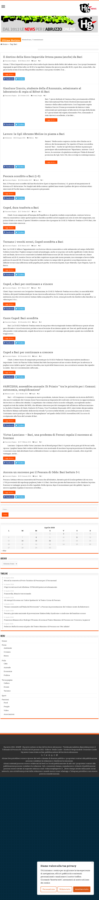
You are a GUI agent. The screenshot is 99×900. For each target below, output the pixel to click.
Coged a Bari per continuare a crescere (28, 352)
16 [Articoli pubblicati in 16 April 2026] (50, 541)
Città (5, 663)
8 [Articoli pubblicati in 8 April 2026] (36, 537)
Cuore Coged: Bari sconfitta (20, 318)
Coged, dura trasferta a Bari (21, 207)
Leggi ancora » (9, 74)
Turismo (7, 691)
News (6, 656)
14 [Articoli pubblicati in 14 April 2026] (22, 541)
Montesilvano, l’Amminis (30, 40)
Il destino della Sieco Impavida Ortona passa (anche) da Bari (42, 56)
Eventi (35, 95)
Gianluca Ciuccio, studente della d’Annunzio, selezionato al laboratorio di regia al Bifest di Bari (42, 90)
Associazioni (9, 714)
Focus (4, 645)
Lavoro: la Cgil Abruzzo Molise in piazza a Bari (34, 134)
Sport (35, 61)
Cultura (6, 683)
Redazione (8, 138)
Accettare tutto (82, 889)
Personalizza (49, 889)
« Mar (4, 550)
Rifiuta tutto (64, 889)
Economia (8, 671)
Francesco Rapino (10, 61)
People (40, 95)
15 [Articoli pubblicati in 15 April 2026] (36, 541)
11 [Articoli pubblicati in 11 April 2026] (77, 537)
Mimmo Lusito (9, 394)
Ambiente (8, 648)
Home (4, 44)
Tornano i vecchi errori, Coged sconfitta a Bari (33, 241)
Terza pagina (7, 680)
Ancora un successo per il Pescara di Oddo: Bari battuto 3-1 (41, 472)
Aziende (7, 667)
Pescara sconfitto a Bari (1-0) (21, 176)
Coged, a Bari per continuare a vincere (28, 284)
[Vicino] (92, 862)
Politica (31, 138)
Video (6, 710)
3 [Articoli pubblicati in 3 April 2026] (63, 534)
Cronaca (7, 652)
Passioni (5, 699)
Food (6, 702)
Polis (4, 660)
